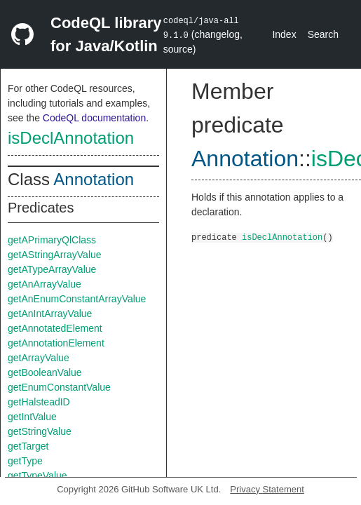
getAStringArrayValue (55, 254)
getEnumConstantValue (59, 387)
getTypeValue (37, 475)
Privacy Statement (267, 489)
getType (25, 460)
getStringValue (39, 431)
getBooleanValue (45, 372)
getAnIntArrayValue (50, 313)
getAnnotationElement (56, 343)
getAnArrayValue (44, 284)
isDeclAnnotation (71, 137)
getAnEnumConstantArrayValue (77, 298)
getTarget (28, 446)
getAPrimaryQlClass (52, 239)
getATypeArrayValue (52, 269)
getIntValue (32, 416)
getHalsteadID (39, 402)
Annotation (93, 179)
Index (284, 34)
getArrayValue (38, 357)
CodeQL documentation (94, 117)
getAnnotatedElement (55, 328)
